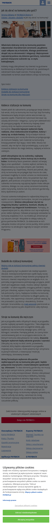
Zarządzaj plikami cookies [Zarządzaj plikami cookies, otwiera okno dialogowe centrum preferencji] (26, 505)
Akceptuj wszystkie (26, 519)
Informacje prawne (9, 500)
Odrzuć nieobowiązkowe (26, 512)
